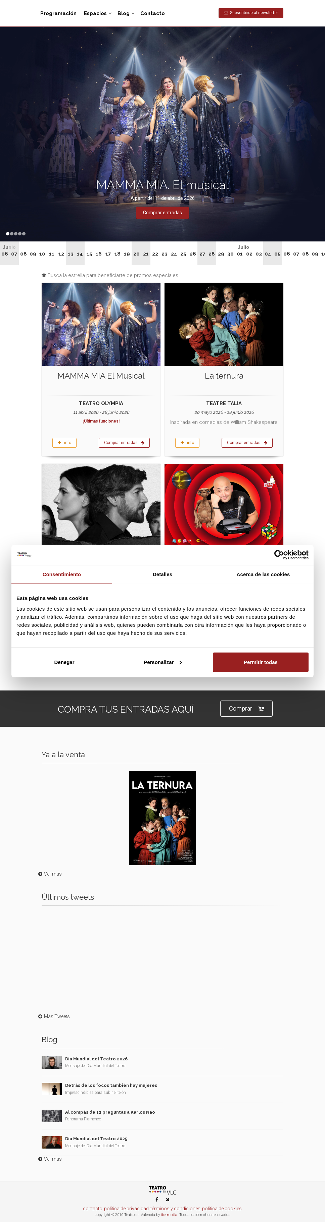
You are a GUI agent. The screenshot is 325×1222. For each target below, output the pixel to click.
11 (51, 254)
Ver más (49, 874)
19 (127, 254)
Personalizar (163, 662)
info (64, 442)
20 (136, 254)
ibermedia (169, 1215)
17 (108, 254)
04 (268, 254)
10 (42, 254)
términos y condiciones (175, 1208)
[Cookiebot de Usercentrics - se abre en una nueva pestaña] (279, 555)
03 (259, 254)
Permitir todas (261, 662)
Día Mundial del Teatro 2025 (96, 1138)
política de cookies (222, 1208)
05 (277, 254)
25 (183, 254)
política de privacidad (126, 1208)
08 (23, 254)
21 (146, 254)
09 (33, 254)
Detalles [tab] (162, 574)
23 (164, 254)
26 (193, 254)
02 (249, 254)
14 (80, 254)
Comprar (246, 709)
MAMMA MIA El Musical (101, 376)
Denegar (64, 662)
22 (155, 254)
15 (89, 254)
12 (61, 254)
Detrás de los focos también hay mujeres (111, 1085)
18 (117, 254)
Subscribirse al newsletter (251, 12)
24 (174, 254)
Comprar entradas (124, 442)
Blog (124, 13)
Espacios (95, 13)
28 (211, 254)
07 (14, 254)
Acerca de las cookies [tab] (263, 574)
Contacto (152, 13)
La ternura (224, 376)
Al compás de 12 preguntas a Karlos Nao (110, 1112)
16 (99, 254)
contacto (92, 1208)
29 (221, 254)
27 (202, 254)
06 (4, 254)
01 (240, 254)
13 (71, 254)
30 (230, 254)
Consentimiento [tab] (62, 574)
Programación (58, 13)
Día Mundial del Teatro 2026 (96, 1058)
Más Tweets (53, 1016)
